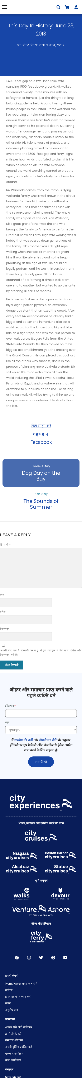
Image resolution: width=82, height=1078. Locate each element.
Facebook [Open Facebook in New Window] (17, 957)
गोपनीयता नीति (48, 740)
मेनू (4, 7)
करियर (9, 990)
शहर (7, 722)
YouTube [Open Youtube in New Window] (65, 957)
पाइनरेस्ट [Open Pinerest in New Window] (53, 957)
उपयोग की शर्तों (23, 740)
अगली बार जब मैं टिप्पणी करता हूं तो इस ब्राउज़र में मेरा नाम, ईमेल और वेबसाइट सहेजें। (41, 653)
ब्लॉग (8, 1003)
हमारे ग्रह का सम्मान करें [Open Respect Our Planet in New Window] (17, 996)
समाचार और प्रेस (14, 1040)
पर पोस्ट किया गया (41, 45)
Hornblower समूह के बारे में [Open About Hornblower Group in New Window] (21, 983)
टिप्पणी (5, 544)
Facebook (41, 441)
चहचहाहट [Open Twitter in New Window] (41, 957)
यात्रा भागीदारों (13, 1060)
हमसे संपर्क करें (13, 1034)
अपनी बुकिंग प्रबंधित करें (18, 1047)
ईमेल (3, 612)
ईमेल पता (9, 705)
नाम (2, 595)
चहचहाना (41, 433)
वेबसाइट (5, 629)
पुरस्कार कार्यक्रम (14, 1053)
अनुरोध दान (11, 1010)
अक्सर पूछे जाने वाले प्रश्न (18, 1027)
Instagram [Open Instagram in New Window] (29, 957)
